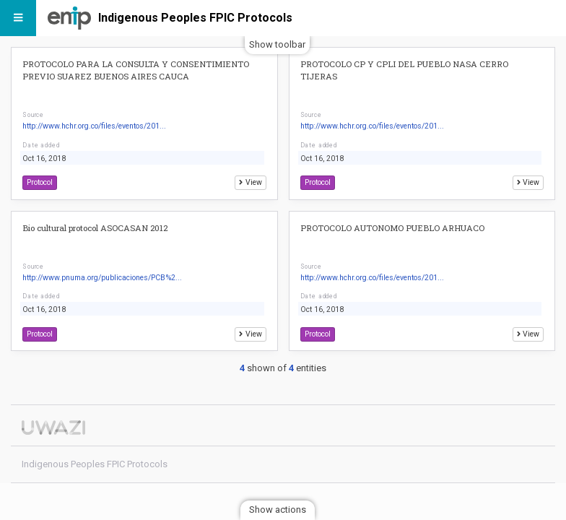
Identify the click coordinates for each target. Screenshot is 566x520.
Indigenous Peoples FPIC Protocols (195, 18)
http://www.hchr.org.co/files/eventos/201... (94, 126)
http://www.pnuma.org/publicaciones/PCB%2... (102, 277)
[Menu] (18, 18)
